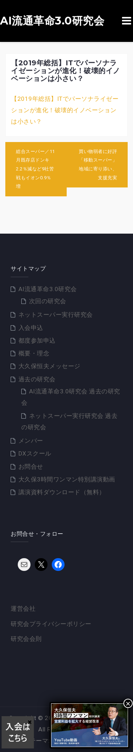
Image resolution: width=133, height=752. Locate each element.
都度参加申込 (37, 340)
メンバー (30, 440)
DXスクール (34, 453)
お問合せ (30, 466)
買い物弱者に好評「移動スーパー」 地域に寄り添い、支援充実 (100, 164)
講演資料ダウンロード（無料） (61, 492)
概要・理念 (34, 353)
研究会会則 (26, 638)
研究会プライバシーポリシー (51, 623)
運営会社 (23, 608)
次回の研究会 (47, 301)
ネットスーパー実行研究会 (55, 314)
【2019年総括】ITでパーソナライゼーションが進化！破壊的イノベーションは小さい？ (64, 110)
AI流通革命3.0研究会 (52, 21)
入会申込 (30, 327)
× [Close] (128, 703)
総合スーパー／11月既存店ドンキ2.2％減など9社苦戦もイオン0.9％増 (35, 169)
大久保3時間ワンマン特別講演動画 (66, 479)
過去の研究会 (37, 379)
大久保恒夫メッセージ (49, 366)
